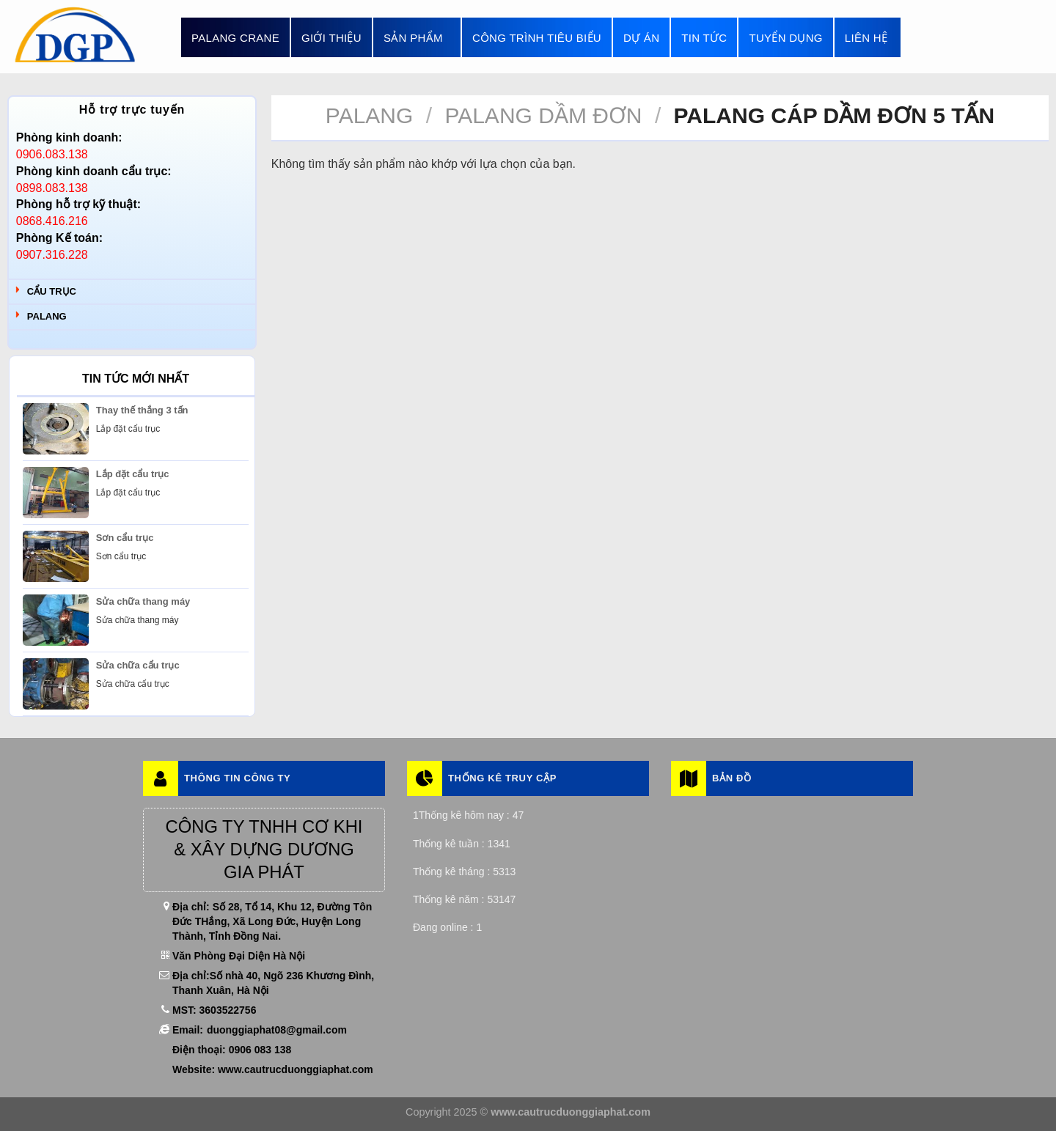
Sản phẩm (417, 38)
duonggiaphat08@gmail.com (277, 1030)
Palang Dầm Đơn (543, 115)
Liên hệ (866, 38)
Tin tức (704, 38)
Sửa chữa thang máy (143, 601)
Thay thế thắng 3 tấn (142, 410)
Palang (47, 316)
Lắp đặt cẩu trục (132, 473)
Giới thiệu (331, 38)
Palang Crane (235, 38)
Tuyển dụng (785, 38)
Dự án (641, 38)
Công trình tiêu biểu (536, 38)
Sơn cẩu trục (125, 537)
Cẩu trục (51, 291)
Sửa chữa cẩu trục (138, 665)
